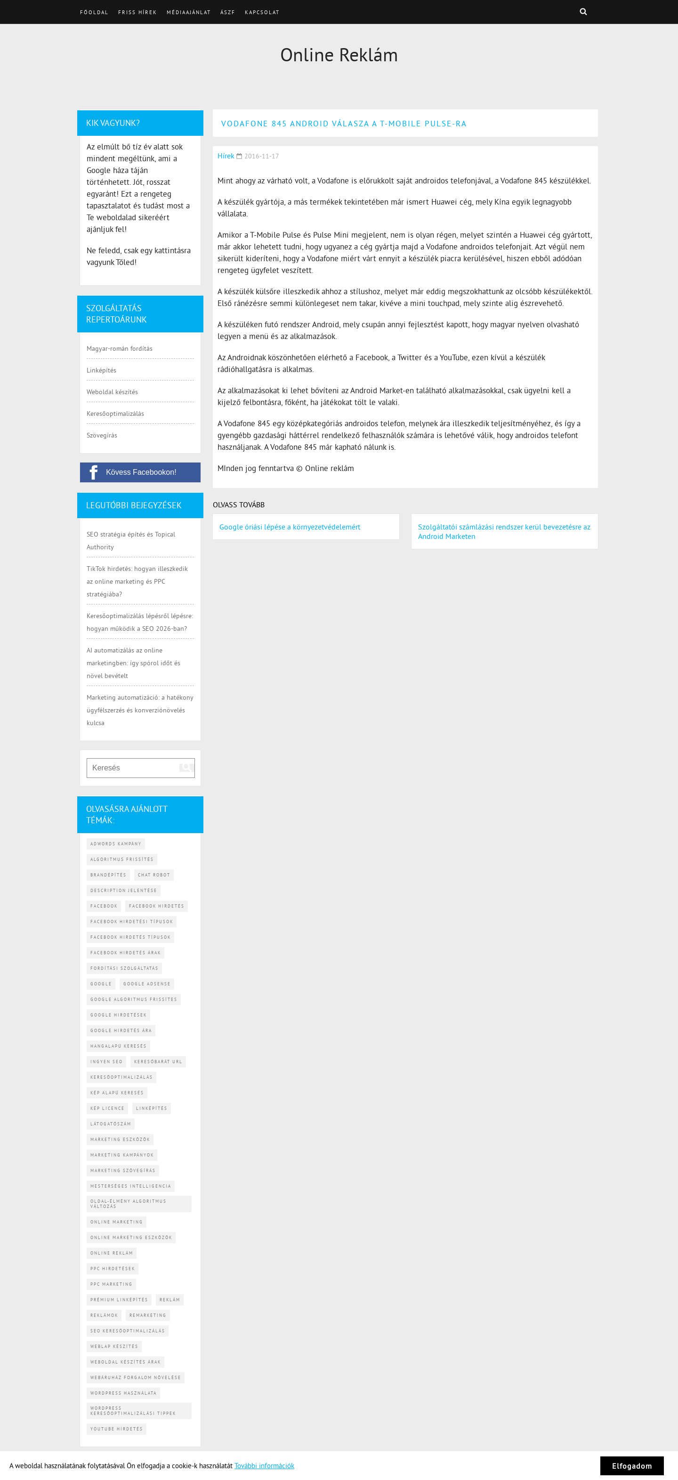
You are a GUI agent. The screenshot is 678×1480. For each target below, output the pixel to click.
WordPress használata (123, 1393)
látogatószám (110, 1123)
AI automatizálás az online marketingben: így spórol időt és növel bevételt (133, 663)
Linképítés (101, 370)
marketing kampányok (122, 1155)
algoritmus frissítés (122, 859)
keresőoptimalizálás (121, 1077)
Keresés (583, 11)
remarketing (148, 1315)
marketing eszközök (120, 1139)
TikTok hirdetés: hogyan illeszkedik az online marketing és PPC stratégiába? (137, 581)
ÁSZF (227, 12)
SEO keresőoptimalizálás (127, 1330)
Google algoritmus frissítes (134, 999)
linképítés (152, 1108)
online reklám (111, 1253)
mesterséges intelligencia (130, 1186)
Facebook (104, 906)
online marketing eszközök (131, 1237)
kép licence (107, 1108)
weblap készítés (114, 1346)
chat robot (154, 874)
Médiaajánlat (189, 12)
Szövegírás (102, 435)
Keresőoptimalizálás (115, 413)
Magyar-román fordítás (120, 348)
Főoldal (94, 12)
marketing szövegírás (123, 1170)
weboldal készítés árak (125, 1361)
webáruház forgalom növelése (135, 1377)
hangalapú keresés (118, 1046)
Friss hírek (137, 12)
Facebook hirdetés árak (125, 952)
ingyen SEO (106, 1061)
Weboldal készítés (112, 392)
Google (101, 983)
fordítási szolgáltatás (124, 968)
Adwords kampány (116, 843)
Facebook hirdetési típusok (131, 921)
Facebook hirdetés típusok (130, 937)
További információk (264, 1465)
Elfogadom (632, 1466)
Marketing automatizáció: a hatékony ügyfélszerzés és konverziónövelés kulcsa (140, 710)
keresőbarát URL (158, 1061)
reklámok (104, 1315)
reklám (170, 1299)
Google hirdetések (118, 1014)
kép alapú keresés (117, 1092)
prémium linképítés (119, 1299)
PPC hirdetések (112, 1268)
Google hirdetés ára (121, 1030)
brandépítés (108, 874)
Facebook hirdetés (157, 906)
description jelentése (123, 890)
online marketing (116, 1221)
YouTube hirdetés (116, 1428)
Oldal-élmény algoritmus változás (128, 1204)
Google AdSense (147, 983)
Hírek (226, 155)
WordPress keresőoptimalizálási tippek (133, 1411)
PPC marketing (111, 1284)
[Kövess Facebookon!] (140, 472)
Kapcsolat (262, 12)
